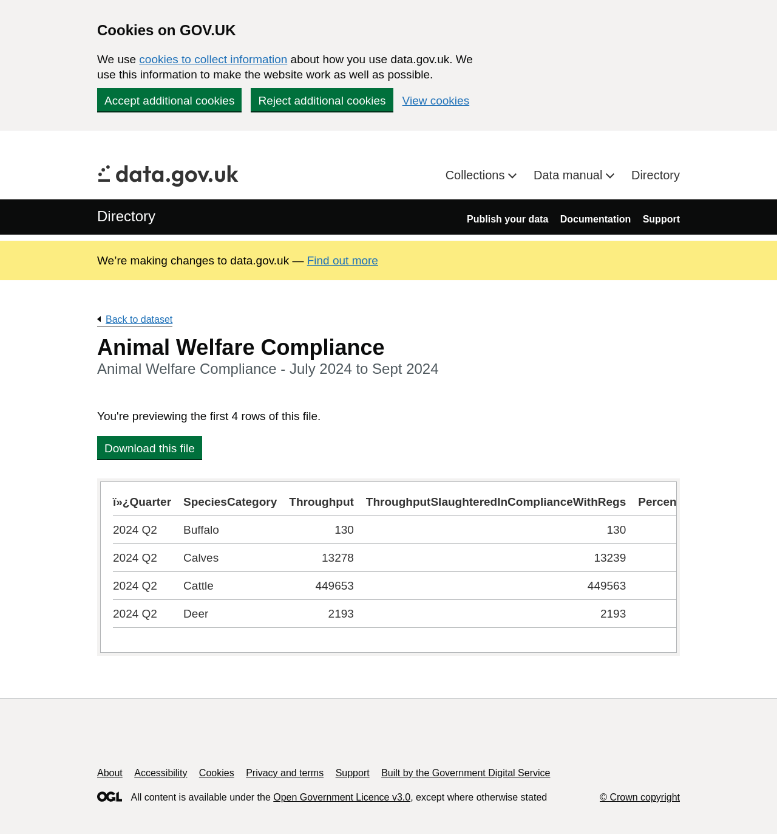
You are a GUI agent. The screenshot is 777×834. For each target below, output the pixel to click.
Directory (655, 175)
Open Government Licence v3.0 (341, 797)
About (110, 773)
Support (661, 219)
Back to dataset (139, 319)
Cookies (216, 773)
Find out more (342, 260)
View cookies (436, 100)
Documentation (595, 219)
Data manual (570, 175)
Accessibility (160, 773)
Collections (477, 175)
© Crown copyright (640, 797)
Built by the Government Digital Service (465, 773)
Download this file (149, 448)
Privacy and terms (285, 773)
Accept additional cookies (169, 100)
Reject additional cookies (321, 100)
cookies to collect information (213, 59)
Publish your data (507, 219)
